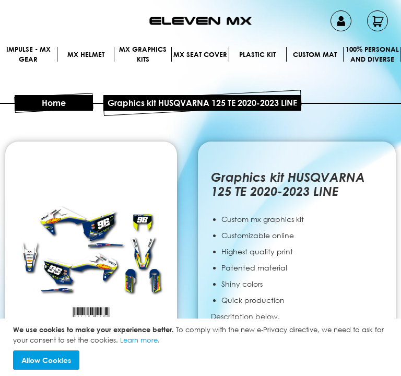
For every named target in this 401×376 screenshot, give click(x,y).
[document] (202, 347)
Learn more (139, 340)
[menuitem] (46, 54)
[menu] (200, 67)
